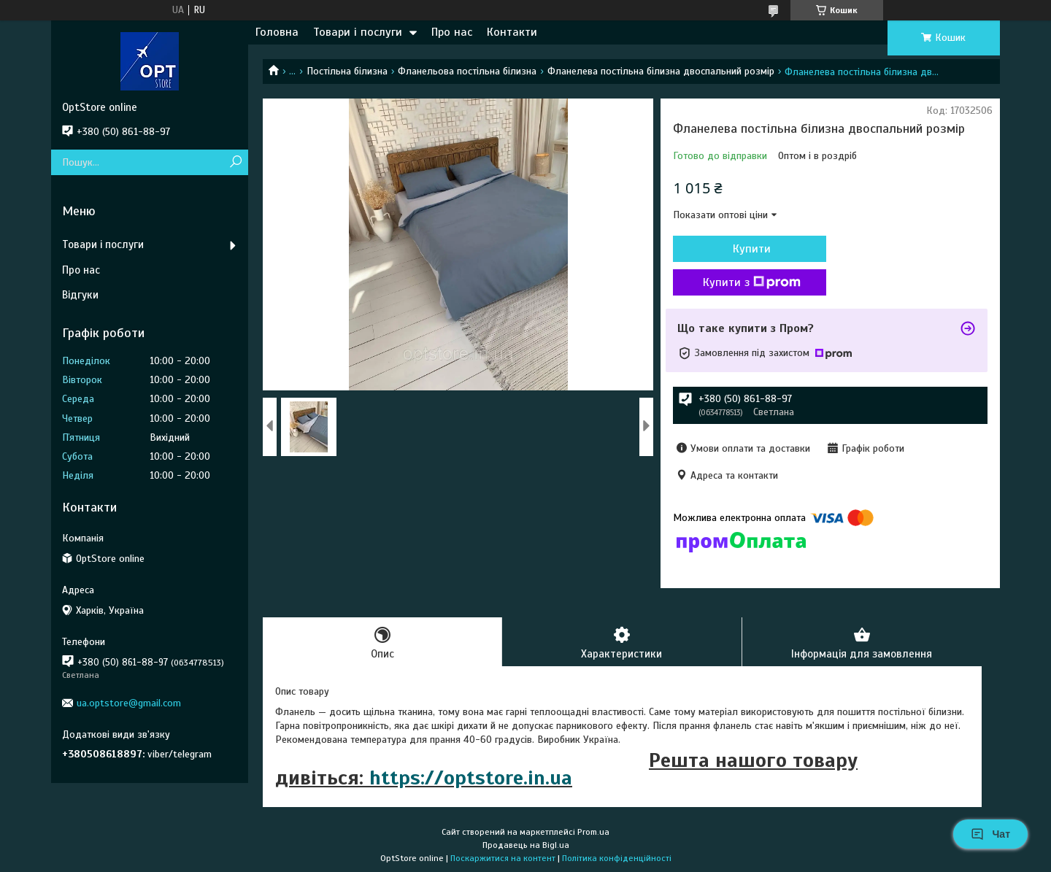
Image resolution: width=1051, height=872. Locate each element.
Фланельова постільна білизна (467, 71)
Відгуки (80, 294)
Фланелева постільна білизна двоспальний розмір (660, 71)
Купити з (752, 282)
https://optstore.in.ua (470, 777)
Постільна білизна (347, 71)
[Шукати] (235, 162)
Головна (277, 32)
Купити (752, 249)
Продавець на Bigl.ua (525, 845)
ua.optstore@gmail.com (129, 703)
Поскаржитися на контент (502, 858)
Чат (990, 834)
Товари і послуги (357, 32)
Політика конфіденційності (616, 858)
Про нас (451, 32)
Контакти (512, 32)
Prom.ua (593, 832)
